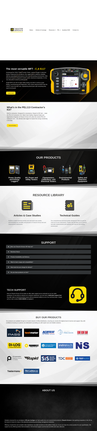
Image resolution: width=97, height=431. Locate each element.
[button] (2, 81)
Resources (52, 30)
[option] (48, 81)
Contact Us (76, 30)
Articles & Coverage (41, 30)
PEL (58, 30)
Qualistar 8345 (66, 30)
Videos (31, 30)
